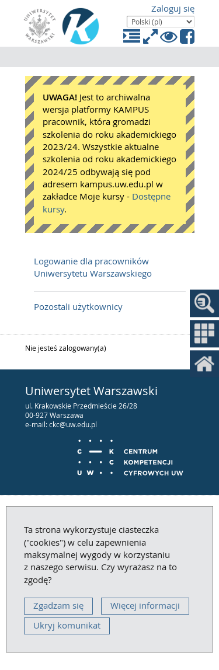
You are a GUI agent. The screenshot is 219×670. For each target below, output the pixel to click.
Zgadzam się (58, 605)
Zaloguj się (172, 8)
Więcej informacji (145, 605)
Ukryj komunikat (66, 625)
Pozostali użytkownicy (78, 306)
